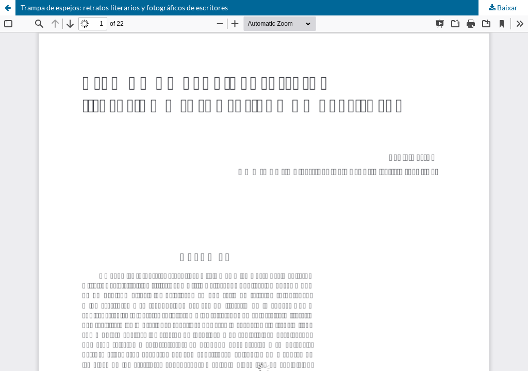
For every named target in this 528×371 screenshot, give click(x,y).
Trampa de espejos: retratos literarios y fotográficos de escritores (124, 7)
